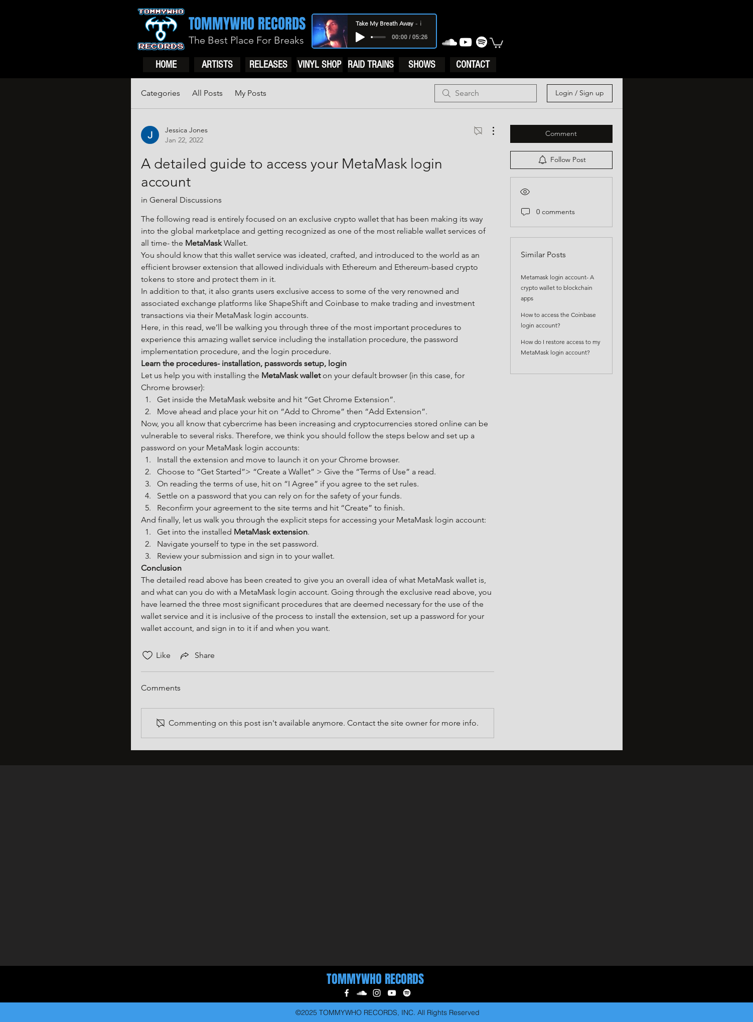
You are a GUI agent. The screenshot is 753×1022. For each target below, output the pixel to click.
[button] (496, 42)
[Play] (360, 37)
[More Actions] (488, 131)
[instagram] (377, 993)
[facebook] (347, 993)
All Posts (207, 93)
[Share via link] (197, 655)
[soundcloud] (449, 42)
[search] (485, 93)
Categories (160, 93)
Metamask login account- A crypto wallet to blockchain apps (557, 287)
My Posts (250, 93)
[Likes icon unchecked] (147, 655)
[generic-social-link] (481, 42)
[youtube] (465, 42)
